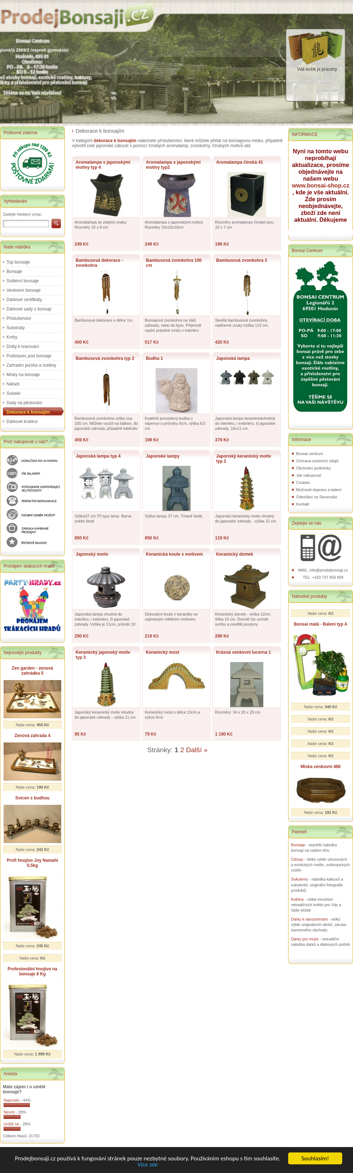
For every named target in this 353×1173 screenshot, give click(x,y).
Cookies (303, 482)
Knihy (11, 337)
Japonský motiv (92, 554)
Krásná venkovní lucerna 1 (243, 652)
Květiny (297, 899)
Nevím (9, 1112)
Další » (197, 750)
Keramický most (162, 652)
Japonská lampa (233, 358)
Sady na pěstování (24, 402)
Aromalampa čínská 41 (239, 162)
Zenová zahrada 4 (32, 735)
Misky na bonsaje (23, 374)
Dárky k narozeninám (309, 919)
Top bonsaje (18, 262)
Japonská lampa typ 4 (98, 456)
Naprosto (11, 1100)
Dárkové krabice (22, 421)
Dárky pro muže (304, 939)
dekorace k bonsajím (115, 140)
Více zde (148, 1165)
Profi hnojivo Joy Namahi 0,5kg (32, 863)
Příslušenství (18, 318)
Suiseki (13, 393)
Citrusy (297, 859)
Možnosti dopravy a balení (318, 490)
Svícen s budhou (32, 798)
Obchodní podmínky (313, 468)
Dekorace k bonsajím (28, 412)
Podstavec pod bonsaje (29, 355)
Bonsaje (14, 271)
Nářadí (12, 384)
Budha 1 (154, 358)
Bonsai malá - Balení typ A (321, 624)
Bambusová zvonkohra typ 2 (105, 358)
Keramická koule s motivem (174, 554)
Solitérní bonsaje (22, 280)
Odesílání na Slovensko (316, 497)
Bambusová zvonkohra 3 (241, 260)
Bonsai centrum (309, 453)
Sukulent (298, 879)
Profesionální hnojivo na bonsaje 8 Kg (32, 971)
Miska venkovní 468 (321, 766)
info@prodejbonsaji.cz (328, 570)
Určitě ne (11, 1124)
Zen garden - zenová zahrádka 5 (32, 671)
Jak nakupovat (308, 475)
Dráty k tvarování (22, 346)
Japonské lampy (162, 456)
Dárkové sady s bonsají (29, 309)
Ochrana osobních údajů (317, 461)
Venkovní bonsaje (23, 290)
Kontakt (302, 504)
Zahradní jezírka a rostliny (31, 365)
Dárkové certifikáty (24, 299)
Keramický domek (234, 554)
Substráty (15, 327)
